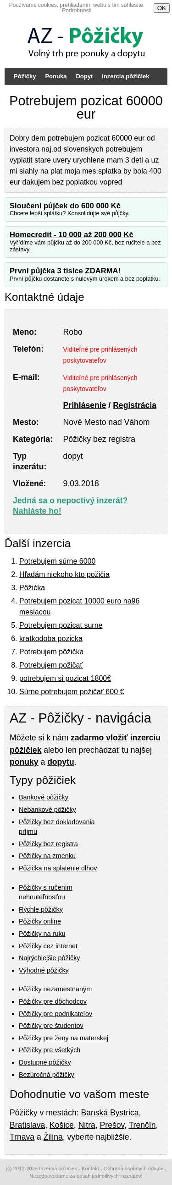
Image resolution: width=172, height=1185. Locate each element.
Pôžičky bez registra (48, 844)
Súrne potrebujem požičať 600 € (71, 692)
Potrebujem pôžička (51, 652)
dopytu (60, 761)
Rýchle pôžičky (41, 909)
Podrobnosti (76, 10)
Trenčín (141, 1125)
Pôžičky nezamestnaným (55, 989)
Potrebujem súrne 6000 (57, 561)
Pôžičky (25, 76)
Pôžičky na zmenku (47, 855)
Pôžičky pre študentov (51, 1025)
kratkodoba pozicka (51, 638)
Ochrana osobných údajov (133, 1168)
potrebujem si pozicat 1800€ (65, 678)
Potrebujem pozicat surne (60, 625)
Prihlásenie (84, 405)
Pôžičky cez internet (48, 946)
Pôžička (32, 588)
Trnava (22, 1137)
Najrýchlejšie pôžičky (49, 958)
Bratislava (27, 1125)
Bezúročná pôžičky (46, 1074)
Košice (62, 1125)
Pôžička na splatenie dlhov (58, 868)
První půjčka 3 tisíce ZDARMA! (65, 270)
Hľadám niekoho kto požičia (64, 574)
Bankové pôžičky (43, 797)
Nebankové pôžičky (47, 809)
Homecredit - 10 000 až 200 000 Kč (71, 234)
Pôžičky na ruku (42, 933)
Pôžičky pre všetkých (49, 1050)
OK (161, 8)
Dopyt (84, 76)
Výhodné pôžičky (44, 970)
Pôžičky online (40, 921)
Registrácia (134, 405)
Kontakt (90, 1168)
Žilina (53, 1137)
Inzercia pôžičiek (125, 76)
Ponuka (56, 76)
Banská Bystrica (110, 1112)
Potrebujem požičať (51, 665)
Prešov (112, 1125)
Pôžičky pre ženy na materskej (63, 1038)
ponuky (24, 761)
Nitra (86, 1125)
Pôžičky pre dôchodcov (53, 1001)
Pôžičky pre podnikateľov (55, 1013)
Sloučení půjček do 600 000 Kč (65, 205)
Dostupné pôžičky (45, 1062)
